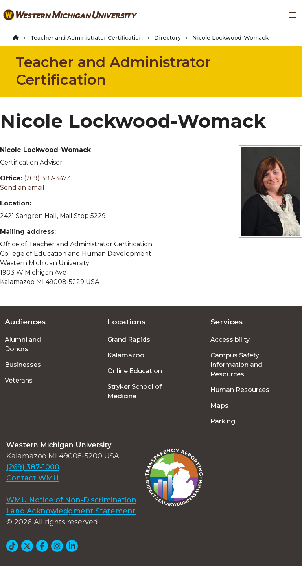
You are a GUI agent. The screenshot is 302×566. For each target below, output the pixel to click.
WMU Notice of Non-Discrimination (71, 500)
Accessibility (230, 339)
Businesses (23, 364)
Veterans (19, 380)
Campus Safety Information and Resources (236, 365)
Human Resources (239, 390)
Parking (222, 421)
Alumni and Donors (23, 344)
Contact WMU (32, 478)
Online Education (134, 371)
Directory (167, 37)
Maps (219, 405)
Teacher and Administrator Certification (86, 37)
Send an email (22, 187)
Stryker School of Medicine (134, 391)
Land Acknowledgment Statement (71, 511)
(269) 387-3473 (47, 178)
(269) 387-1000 (32, 467)
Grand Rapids (128, 339)
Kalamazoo (125, 355)
